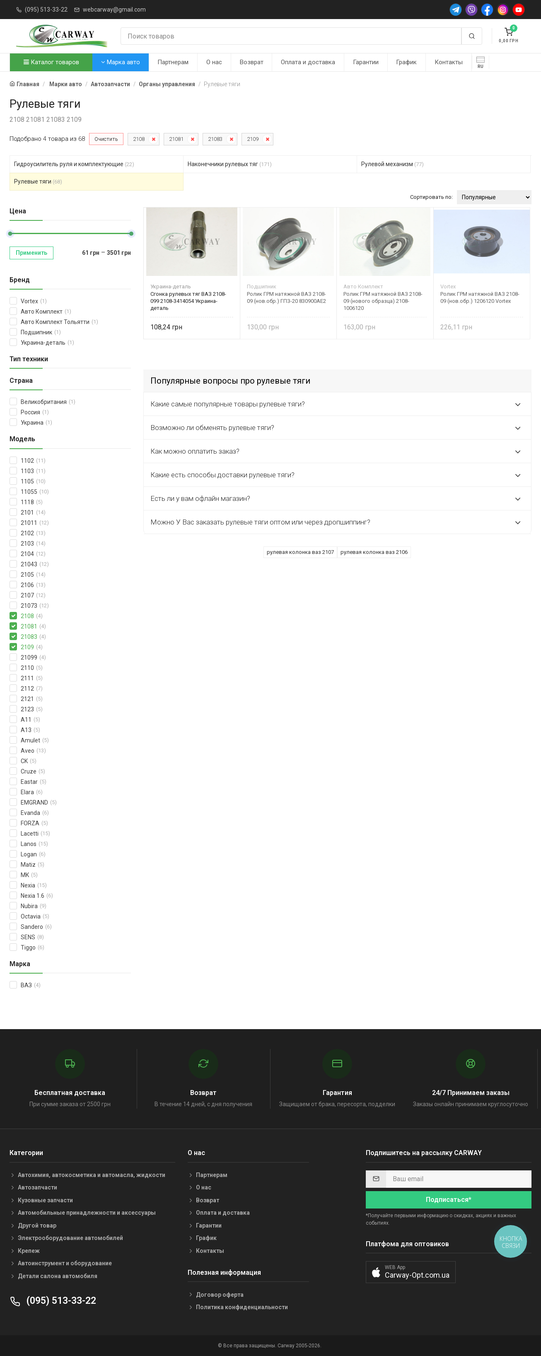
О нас (214, 62)
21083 (215, 139)
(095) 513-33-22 (46, 9)
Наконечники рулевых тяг (230, 164)
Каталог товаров (51, 62)
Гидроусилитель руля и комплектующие (74, 164)
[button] (411, 1272)
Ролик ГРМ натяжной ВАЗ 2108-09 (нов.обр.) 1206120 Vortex (479, 297)
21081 (176, 139)
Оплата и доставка (308, 62)
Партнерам (172, 62)
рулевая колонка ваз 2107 (300, 552)
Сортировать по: (431, 197)
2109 (252, 139)
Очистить (106, 139)
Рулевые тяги (38, 181)
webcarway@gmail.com (114, 9)
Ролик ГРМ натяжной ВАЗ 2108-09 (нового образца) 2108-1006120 (383, 301)
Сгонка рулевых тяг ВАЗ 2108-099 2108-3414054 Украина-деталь (188, 301)
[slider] (10, 234)
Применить (31, 252)
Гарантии (366, 62)
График (406, 62)
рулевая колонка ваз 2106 (374, 552)
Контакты (449, 62)
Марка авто (120, 62)
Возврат (251, 62)
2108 (139, 139)
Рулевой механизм (392, 164)
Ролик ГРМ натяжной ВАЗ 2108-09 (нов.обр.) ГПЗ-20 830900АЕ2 (286, 297)
